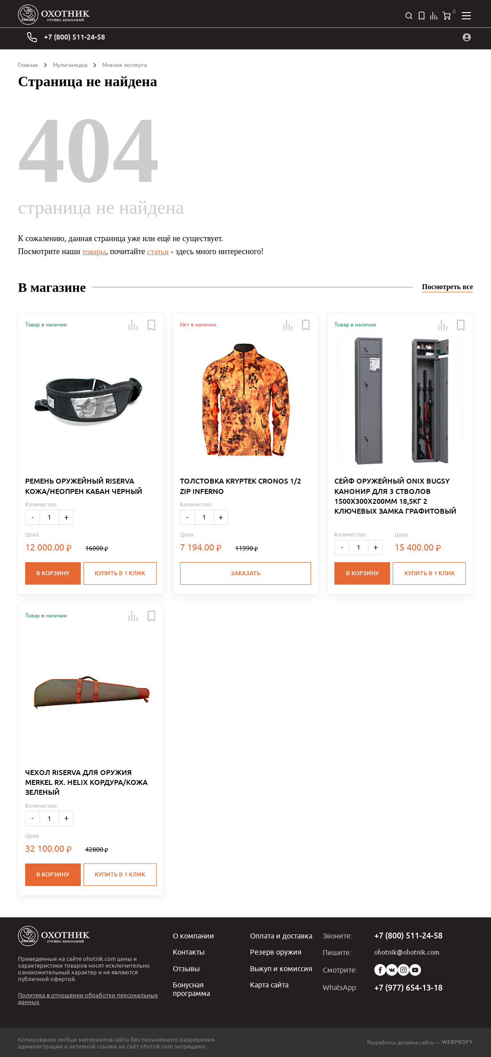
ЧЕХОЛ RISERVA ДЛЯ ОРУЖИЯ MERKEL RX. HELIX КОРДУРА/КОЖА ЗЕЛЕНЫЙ (86, 782)
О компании (193, 935)
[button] (133, 325)
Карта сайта (269, 983)
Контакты (189, 951)
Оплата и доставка (281, 935)
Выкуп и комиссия (281, 967)
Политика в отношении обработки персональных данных (88, 997)
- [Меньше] (32, 517)
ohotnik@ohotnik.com (406, 951)
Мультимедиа (70, 65)
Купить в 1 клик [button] (120, 573)
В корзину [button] (52, 573)
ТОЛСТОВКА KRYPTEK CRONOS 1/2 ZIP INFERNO (240, 486)
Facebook (380, 969)
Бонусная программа (191, 987)
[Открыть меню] (466, 15)
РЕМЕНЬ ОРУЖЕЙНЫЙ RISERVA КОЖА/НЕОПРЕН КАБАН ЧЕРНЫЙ (83, 486)
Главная (28, 65)
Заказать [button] (245, 573)
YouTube (415, 969)
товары (94, 251)
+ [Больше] (66, 517)
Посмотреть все (447, 287)
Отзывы (186, 967)
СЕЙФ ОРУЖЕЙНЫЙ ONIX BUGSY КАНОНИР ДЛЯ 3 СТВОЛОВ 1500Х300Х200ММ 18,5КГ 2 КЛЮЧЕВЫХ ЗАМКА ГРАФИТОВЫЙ (395, 496)
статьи (159, 251)
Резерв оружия (276, 951)
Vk (392, 969)
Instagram (403, 969)
